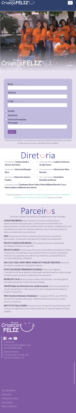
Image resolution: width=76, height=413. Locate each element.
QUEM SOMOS (8, 390)
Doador (11, 111)
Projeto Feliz (18, 4)
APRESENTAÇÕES (10, 398)
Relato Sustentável (46, 194)
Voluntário (12, 115)
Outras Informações (17, 119)
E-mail (16, 101)
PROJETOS (6, 394)
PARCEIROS (7, 402)
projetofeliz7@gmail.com (20, 345)
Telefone (12, 92)
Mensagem (13, 122)
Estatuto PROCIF (29, 194)
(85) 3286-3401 (15, 348)
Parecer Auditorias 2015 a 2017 (33, 197)
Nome (16, 84)
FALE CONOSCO (9, 406)
